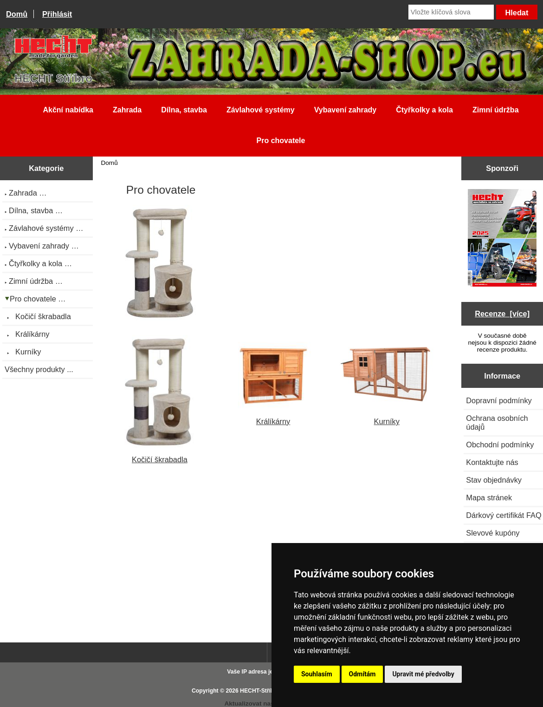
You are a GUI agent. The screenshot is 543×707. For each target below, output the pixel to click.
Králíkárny (273, 417)
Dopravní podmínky (498, 400)
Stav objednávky (494, 480)
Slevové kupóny (492, 533)
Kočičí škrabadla (160, 455)
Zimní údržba (495, 110)
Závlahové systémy (260, 110)
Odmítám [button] (362, 674)
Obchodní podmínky (500, 444)
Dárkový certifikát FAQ (503, 515)
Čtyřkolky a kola (424, 110)
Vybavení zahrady (345, 110)
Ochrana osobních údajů (497, 422)
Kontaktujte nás (492, 462)
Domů (16, 14)
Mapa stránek (489, 497)
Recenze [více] (502, 313)
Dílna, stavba (184, 110)
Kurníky (387, 417)
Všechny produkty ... (39, 369)
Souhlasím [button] (316, 674)
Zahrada (127, 110)
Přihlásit (57, 14)
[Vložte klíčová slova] (451, 12)
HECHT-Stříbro (260, 690)
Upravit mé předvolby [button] (423, 674)
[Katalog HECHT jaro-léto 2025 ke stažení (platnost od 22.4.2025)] (502, 239)
